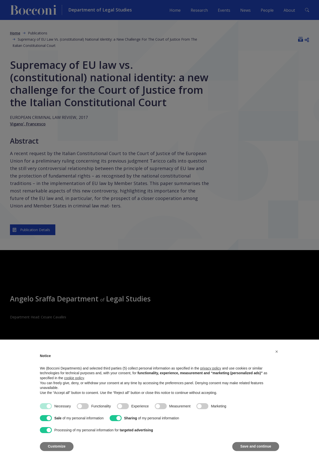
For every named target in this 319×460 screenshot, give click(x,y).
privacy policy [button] (210, 368)
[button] (277, 352)
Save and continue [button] (255, 446)
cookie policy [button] (74, 378)
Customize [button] (57, 446)
